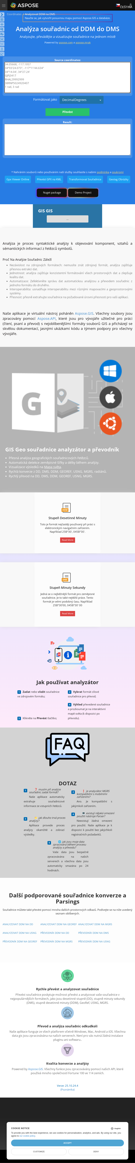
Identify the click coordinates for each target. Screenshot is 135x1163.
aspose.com (66, 42)
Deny (96, 1152)
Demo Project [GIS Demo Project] (83, 192)
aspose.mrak (83, 42)
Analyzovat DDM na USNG (19, 932)
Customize (39, 1152)
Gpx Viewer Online (18, 179)
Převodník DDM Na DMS (93, 932)
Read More (67, 539)
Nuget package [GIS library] (52, 192)
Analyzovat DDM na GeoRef (58, 924)
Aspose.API (46, 318)
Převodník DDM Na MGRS (56, 941)
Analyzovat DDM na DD (18, 924)
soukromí (118, 172)
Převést (67, 112)
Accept (67, 1143)
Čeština (124, 5)
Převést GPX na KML (49, 179)
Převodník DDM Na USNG (94, 941)
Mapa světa (52, 467)
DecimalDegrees (74, 100)
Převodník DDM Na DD (54, 932)
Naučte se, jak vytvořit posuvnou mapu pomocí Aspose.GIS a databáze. (67, 18)
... (67, 219)
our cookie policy (27, 1136)
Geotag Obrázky (118, 179)
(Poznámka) (67, 1089)
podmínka (103, 172)
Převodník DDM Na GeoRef (20, 941)
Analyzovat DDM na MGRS (95, 924)
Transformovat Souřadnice (85, 179)
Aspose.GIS (84, 313)
